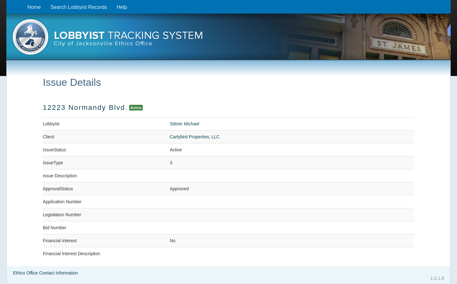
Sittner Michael (184, 123)
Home (34, 7)
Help (121, 7)
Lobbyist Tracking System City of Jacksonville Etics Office (228, 38)
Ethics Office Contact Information (45, 272)
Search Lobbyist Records (78, 7)
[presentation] (228, 38)
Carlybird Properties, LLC (195, 136)
